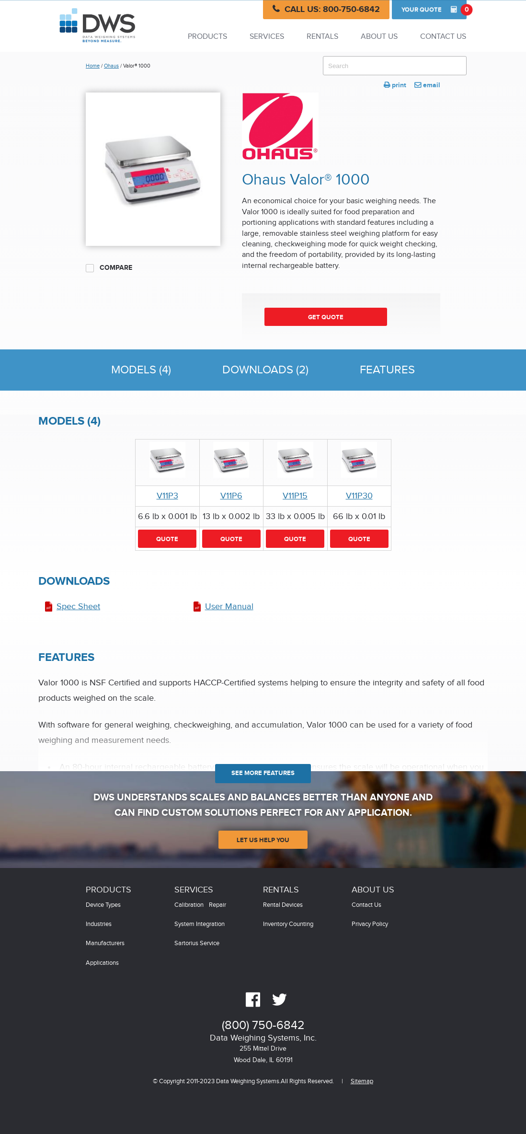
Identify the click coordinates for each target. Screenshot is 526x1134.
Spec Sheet (78, 607)
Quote (434, 9)
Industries (99, 924)
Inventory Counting (288, 924)
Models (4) (141, 370)
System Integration (199, 924)
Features (387, 370)
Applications (102, 963)
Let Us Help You (263, 840)
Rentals (322, 36)
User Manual (229, 607)
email (427, 85)
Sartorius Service (196, 943)
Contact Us (443, 36)
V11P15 (295, 496)
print (395, 85)
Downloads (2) (265, 370)
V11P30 (359, 496)
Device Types (103, 905)
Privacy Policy (370, 924)
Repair (217, 905)
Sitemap (362, 1081)
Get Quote (325, 317)
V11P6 (231, 496)
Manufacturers (105, 943)
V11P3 (167, 496)
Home (93, 66)
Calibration (189, 905)
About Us (379, 36)
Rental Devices (283, 905)
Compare (109, 268)
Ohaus (111, 66)
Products (207, 36)
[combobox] (395, 65)
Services (267, 36)
